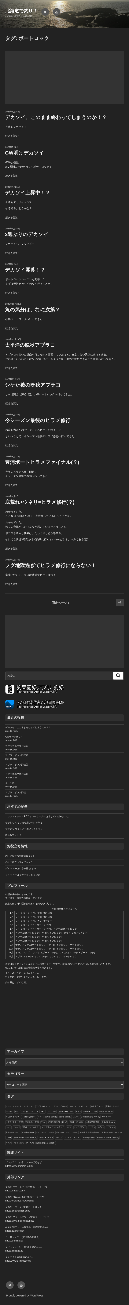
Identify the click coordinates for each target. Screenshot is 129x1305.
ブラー (8, 1138)
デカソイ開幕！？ (25, 270)
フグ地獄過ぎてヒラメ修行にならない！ (50, 565)
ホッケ (8, 1127)
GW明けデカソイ (24, 153)
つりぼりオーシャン (13, 1117)
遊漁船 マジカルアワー (31, 1127)
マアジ (8, 1143)
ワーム (42, 1112)
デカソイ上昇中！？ (27, 192)
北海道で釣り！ (21, 10)
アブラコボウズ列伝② (16, 774)
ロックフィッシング (13, 1106)
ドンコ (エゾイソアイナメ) (23, 1143)
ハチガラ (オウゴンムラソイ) (53, 1127)
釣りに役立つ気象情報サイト (20, 856)
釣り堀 (64, 1122)
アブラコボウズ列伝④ (16, 755)
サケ (16, 1112)
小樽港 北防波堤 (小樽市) (89, 1132)
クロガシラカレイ (108, 1122)
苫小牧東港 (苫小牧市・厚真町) (25, 1138)
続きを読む (12, 135)
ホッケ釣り (11, 783)
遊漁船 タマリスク (76, 1122)
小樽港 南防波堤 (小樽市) (90, 1117)
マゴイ (40, 1117)
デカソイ (16, 1127)
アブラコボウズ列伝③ (16, 764)
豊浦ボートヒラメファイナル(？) (42, 462)
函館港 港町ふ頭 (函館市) (45, 1143)
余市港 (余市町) (28, 1132)
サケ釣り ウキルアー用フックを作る (23, 829)
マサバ (43, 1122)
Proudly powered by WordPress (24, 1295)
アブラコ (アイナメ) (43, 1106)
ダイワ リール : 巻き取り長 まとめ (22, 874)
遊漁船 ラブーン (97, 1106)
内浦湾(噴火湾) (54, 1122)
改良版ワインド (13, 835)
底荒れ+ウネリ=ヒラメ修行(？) (40, 502)
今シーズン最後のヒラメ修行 (37, 420)
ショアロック (84, 1106)
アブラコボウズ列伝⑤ (16, 746)
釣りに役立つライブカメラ (19, 862)
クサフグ (58, 1138)
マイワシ (91, 1127)
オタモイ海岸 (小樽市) (14, 1122)
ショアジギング (80, 1127)
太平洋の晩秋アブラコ (30, 345)
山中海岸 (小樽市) (93, 1122)
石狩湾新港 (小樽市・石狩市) (108, 1138)
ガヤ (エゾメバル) (60, 1106)
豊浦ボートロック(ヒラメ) (112, 1132)
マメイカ (67, 1138)
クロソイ (72, 1106)
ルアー (76, 1117)
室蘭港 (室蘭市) (51, 1117)
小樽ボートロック (90, 1112)
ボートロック (29, 1106)
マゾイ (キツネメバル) (29, 1112)
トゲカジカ (110, 1127)
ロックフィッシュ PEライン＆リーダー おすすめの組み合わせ (37, 816)
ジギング (100, 1127)
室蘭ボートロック (113, 1106)
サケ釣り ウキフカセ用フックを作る (23, 822)
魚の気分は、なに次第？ (32, 309)
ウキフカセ (51, 1112)
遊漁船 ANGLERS (106, 1112)
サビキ (69, 1127)
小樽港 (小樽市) (29, 1117)
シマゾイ (9, 1112)
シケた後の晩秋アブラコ (33, 385)
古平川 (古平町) (89, 1138)
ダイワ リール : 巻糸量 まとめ (20, 868)
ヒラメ (78, 1112)
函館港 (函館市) (65, 1117)
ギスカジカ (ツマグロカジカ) (67, 1132)
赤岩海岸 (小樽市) (32, 1122)
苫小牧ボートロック (66, 1112)
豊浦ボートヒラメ (46, 1138)
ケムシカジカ (41, 1132)
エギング (77, 1138)
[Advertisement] (64, 77)
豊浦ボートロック (13, 1132)
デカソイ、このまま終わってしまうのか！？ (56, 117)
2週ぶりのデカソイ (26, 234)
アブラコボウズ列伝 (15, 792)
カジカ (51, 1132)
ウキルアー (106, 1117)
